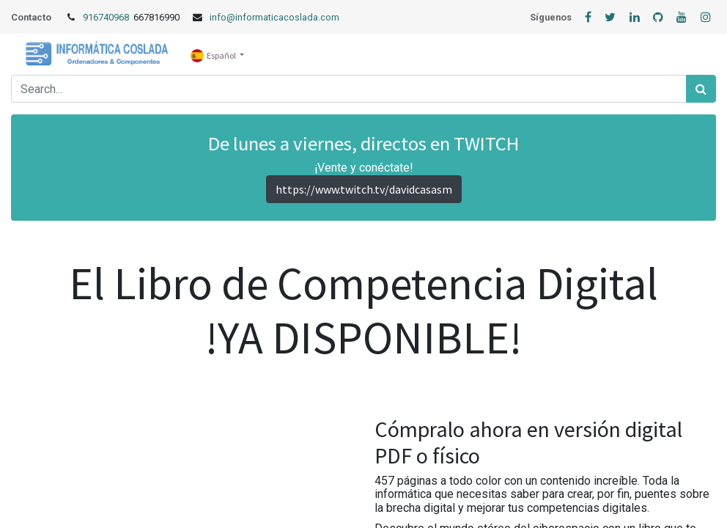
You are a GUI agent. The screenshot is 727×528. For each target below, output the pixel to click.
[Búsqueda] (701, 89)
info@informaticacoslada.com (274, 17)
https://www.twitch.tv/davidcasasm (364, 189)
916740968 (107, 17)
